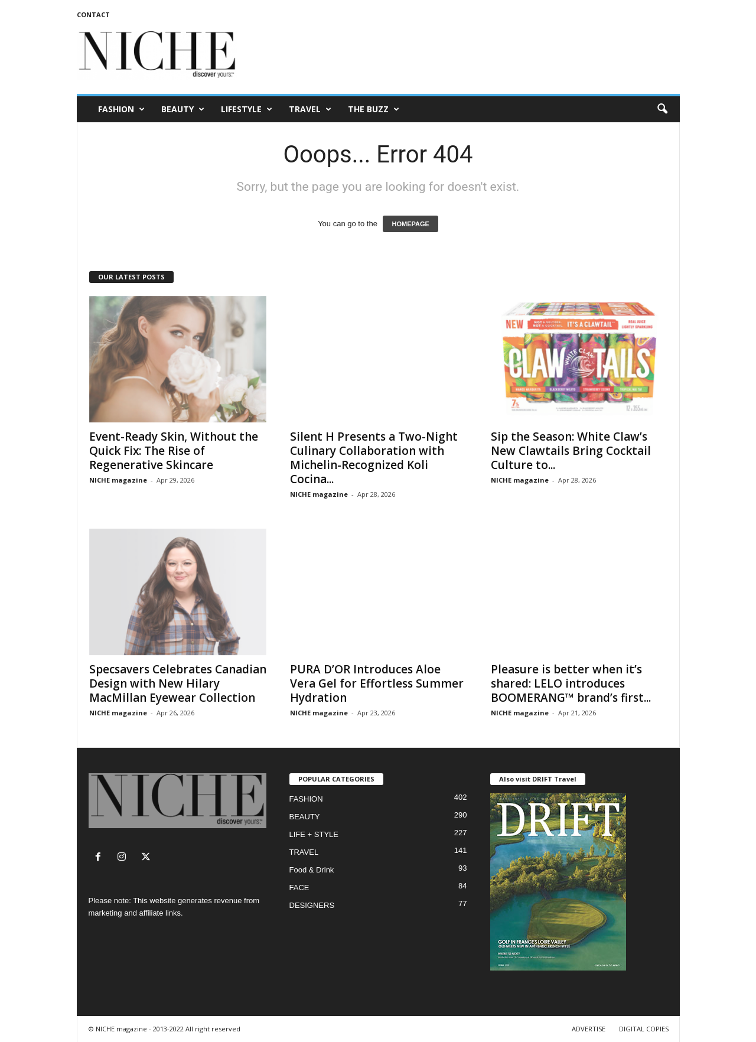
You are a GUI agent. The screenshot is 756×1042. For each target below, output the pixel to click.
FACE (299, 887)
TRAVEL (310, 109)
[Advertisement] (465, 55)
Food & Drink (311, 869)
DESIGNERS (312, 905)
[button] (662, 109)
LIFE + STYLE (313, 834)
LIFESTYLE (246, 109)
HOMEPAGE (410, 223)
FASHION (121, 109)
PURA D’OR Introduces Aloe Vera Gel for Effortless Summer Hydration (377, 683)
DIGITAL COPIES (644, 1028)
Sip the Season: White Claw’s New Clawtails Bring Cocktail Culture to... (571, 451)
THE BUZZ (373, 109)
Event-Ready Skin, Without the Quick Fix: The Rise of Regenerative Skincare (173, 451)
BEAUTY (182, 109)
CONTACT (93, 14)
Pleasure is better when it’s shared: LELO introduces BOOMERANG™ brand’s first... (571, 683)
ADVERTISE (588, 1028)
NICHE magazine (118, 480)
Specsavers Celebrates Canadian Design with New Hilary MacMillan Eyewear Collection (177, 683)
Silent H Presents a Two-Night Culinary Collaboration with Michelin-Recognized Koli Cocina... (374, 458)
